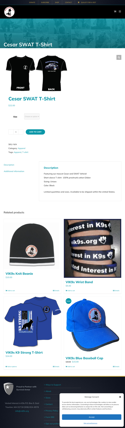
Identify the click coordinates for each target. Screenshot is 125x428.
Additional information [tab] (14, 171)
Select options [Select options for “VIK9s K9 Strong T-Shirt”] (12, 366)
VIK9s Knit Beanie (19, 273)
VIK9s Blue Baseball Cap (84, 358)
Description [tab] (9, 165)
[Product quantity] (15, 131)
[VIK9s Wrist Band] (92, 248)
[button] (120, 397)
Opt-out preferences (90, 423)
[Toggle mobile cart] (115, 11)
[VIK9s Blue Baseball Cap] (92, 325)
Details (57, 290)
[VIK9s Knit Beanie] (32, 244)
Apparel (21, 148)
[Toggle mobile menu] (120, 11)
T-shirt (25, 152)
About (48, 391)
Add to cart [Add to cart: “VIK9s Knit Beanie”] (11, 290)
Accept (91, 417)
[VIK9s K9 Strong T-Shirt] (32, 322)
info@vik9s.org (22, 411)
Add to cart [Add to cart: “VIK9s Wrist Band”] (71, 290)
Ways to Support (53, 384)
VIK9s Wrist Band (79, 282)
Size (15, 116)
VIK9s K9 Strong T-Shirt (24, 352)
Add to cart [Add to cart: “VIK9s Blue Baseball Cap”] (71, 366)
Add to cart (35, 132)
